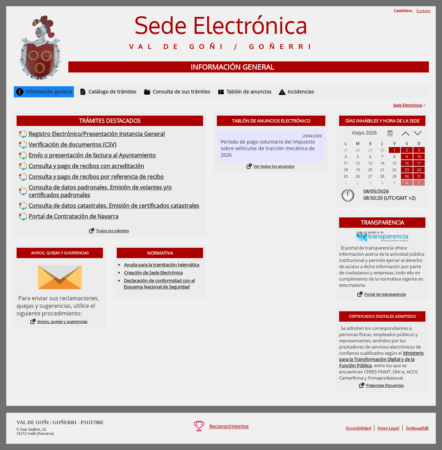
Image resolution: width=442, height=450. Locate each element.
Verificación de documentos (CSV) (72, 144)
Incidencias (301, 91)
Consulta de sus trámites (181, 91)
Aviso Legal (388, 428)
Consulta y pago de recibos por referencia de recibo (96, 176)
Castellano (403, 10)
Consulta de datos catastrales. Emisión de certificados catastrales (114, 205)
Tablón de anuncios (249, 91)
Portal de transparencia (385, 294)
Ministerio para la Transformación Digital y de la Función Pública (381, 359)
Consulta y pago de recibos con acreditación (86, 166)
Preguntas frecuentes (385, 385)
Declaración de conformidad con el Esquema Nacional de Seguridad (159, 283)
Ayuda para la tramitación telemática (161, 265)
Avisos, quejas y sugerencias (62, 321)
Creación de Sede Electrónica (153, 273)
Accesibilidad (358, 428)
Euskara (423, 10)
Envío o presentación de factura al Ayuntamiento (92, 155)
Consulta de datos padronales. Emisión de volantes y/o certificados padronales (100, 191)
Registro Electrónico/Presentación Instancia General (97, 134)
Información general (48, 91)
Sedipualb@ (417, 428)
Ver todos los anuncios (273, 166)
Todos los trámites (112, 230)
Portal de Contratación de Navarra (73, 216)
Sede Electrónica (407, 105)
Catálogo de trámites (112, 91)
